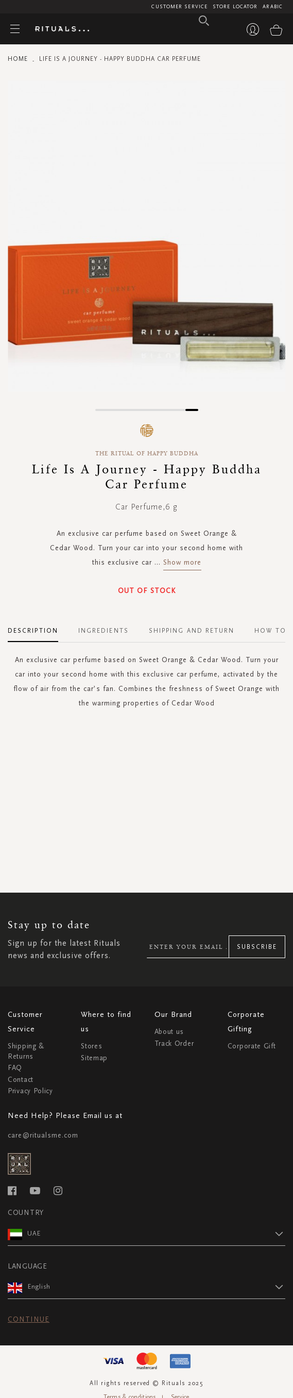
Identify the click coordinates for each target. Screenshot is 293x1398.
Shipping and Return (192, 630)
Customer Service (179, 7)
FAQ (15, 1067)
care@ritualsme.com (43, 1135)
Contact (20, 1079)
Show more (182, 562)
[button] (101, 410)
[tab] (38, 627)
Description (33, 630)
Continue (28, 1319)
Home (18, 58)
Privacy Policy (30, 1091)
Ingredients (103, 630)
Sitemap (94, 1058)
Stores (91, 1046)
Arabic (273, 7)
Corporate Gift (252, 1046)
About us (169, 1031)
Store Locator (235, 7)
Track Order (174, 1043)
